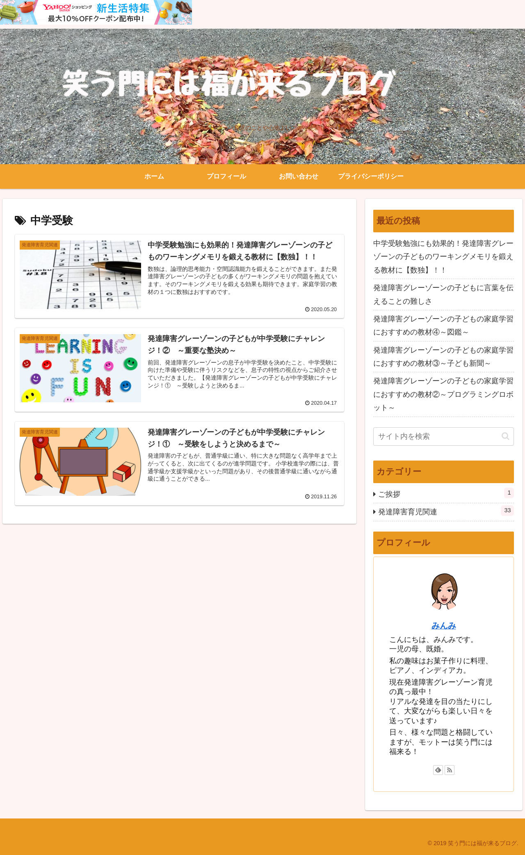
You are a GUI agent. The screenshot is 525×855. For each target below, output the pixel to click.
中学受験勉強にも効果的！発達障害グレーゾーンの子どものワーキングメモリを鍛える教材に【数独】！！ (443, 256)
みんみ (443, 625)
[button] (505, 436)
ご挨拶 (446, 493)
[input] (443, 436)
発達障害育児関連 (446, 510)
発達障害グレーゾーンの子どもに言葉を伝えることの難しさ (443, 294)
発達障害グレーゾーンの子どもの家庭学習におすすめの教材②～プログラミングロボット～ (443, 394)
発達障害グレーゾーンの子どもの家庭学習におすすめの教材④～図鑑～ (443, 325)
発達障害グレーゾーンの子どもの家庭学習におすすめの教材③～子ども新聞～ (443, 356)
